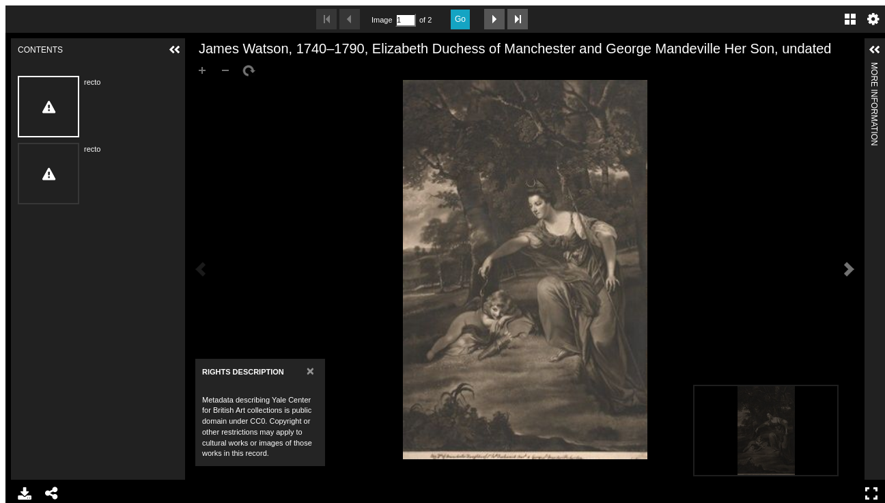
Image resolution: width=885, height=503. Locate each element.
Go (460, 19)
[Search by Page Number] (405, 20)
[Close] (310, 371)
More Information (874, 68)
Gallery (850, 19)
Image (381, 20)
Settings (873, 19)
